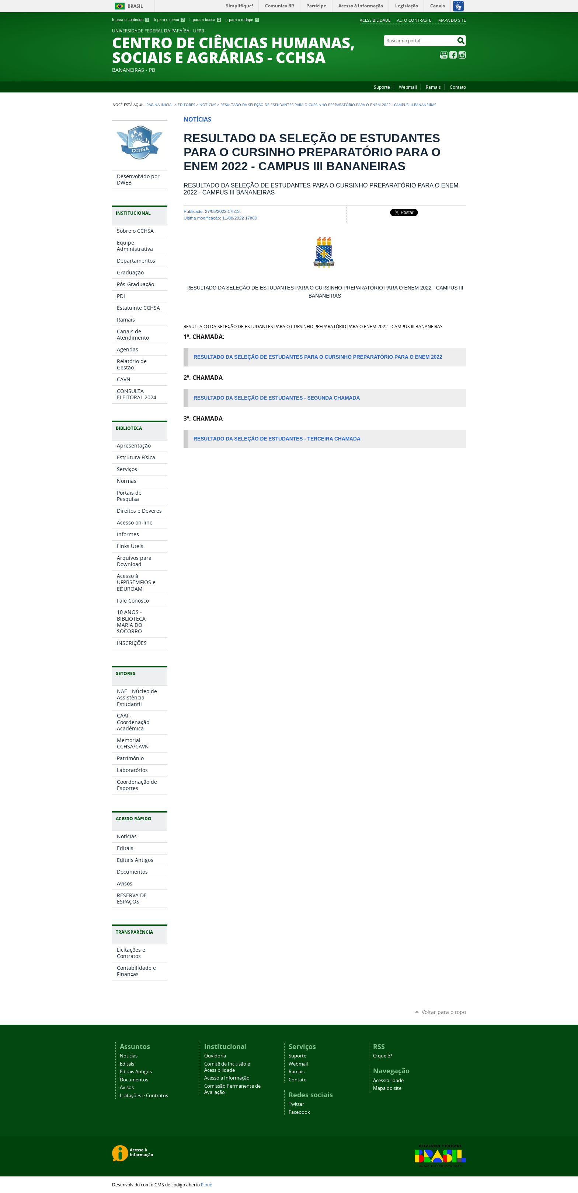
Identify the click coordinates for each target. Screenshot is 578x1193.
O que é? (382, 1056)
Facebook (453, 55)
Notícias (207, 104)
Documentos (134, 1080)
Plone (206, 1184)
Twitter (296, 1104)
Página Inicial (159, 104)
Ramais (433, 87)
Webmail (408, 87)
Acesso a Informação (227, 1078)
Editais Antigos (136, 1072)
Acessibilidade (375, 20)
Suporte (382, 87)
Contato (458, 87)
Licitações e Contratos (144, 1095)
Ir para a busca (205, 19)
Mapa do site (452, 20)
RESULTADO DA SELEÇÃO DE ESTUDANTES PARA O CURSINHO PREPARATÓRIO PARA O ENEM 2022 (318, 357)
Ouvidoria (215, 1056)
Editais (127, 1064)
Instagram (462, 55)
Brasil (135, 6)
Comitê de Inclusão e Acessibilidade (227, 1067)
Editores (186, 104)
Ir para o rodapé (243, 19)
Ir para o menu (169, 19)
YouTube (444, 55)
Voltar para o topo (444, 1011)
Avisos (127, 1087)
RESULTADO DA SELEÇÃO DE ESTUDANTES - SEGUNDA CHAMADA (277, 398)
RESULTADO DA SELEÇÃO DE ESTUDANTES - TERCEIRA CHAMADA (277, 439)
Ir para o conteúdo (131, 19)
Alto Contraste (414, 20)
